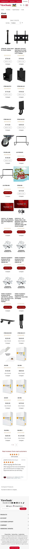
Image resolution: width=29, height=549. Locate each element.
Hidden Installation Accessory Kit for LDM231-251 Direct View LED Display (21, 296)
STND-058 (19, 185)
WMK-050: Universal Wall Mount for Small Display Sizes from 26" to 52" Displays (21, 51)
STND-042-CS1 (7, 119)
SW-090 (6, 365)
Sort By (7, 23)
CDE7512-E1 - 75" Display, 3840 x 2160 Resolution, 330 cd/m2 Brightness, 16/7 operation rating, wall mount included (21, 222)
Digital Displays (15, 9)
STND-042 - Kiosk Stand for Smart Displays (7, 49)
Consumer (25, 1)
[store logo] (8, 5)
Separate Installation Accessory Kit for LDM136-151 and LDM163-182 (6, 260)
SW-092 (20, 398)
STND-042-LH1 (21, 86)
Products (8, 9)
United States (18, 506)
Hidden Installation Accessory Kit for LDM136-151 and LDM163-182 (20, 260)
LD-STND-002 (6, 185)
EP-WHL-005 (7, 152)
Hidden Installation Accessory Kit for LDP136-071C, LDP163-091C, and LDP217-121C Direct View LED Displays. (7, 297)
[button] (7, 64)
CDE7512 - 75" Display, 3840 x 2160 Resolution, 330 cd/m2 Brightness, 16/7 (7, 221)
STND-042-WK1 (8, 333)
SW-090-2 (6, 430)
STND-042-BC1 (21, 119)
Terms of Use (15, 534)
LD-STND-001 (19, 152)
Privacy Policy (8, 534)
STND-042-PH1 (7, 86)
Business (19, 1)
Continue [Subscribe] (23, 508)
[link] (14, 477)
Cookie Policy (21, 534)
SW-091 (6, 398)
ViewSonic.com (4, 1)
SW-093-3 (19, 430)
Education (12, 1)
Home (2, 9)
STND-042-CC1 (21, 333)
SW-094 (20, 365)
